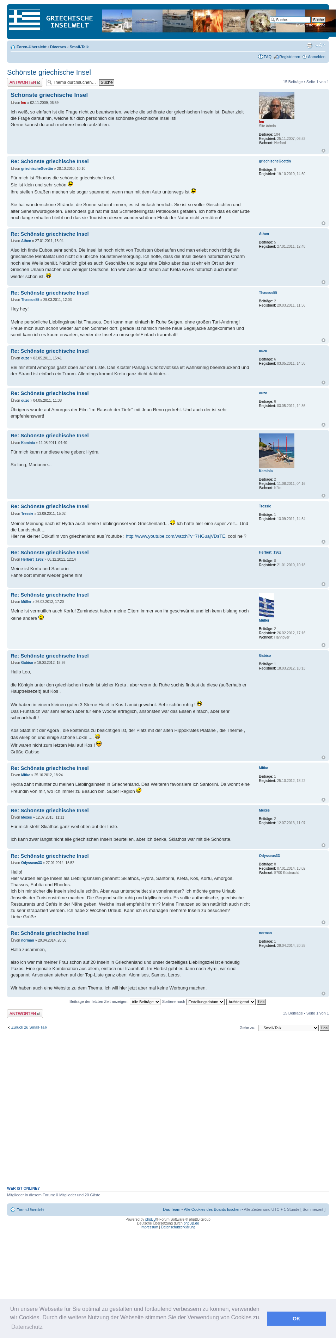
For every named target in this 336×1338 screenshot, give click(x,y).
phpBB (150, 1219)
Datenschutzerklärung (178, 1227)
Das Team (171, 1209)
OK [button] (296, 1318)
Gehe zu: (247, 1027)
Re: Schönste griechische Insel (50, 161)
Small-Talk (78, 47)
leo (23, 103)
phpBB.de (191, 1223)
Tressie (27, 514)
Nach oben (323, 151)
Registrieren (289, 57)
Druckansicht (309, 45)
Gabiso (27, 663)
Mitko (25, 775)
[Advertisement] (113, 1112)
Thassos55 (30, 300)
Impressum (149, 1227)
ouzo (25, 358)
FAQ (267, 57)
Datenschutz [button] (27, 1327)
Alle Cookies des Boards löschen (212, 1209)
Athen (26, 241)
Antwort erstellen (25, 82)
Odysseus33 (31, 863)
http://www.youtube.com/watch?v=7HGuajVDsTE (175, 536)
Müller (26, 602)
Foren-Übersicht (32, 47)
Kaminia (28, 443)
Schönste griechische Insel (49, 72)
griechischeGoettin (37, 169)
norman (27, 940)
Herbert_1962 (32, 559)
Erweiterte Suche (310, 25)
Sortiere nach (193, 1001)
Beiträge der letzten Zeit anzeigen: (114, 1001)
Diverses (58, 47)
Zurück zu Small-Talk (29, 1027)
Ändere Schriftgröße (320, 45)
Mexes (26, 817)
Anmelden (316, 57)
